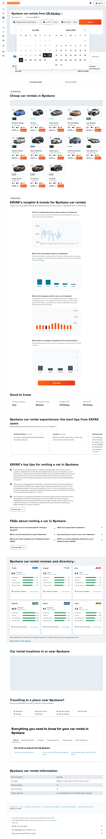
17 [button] (45, 50)
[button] (3, 3)
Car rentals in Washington (69, 807)
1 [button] (35, 41)
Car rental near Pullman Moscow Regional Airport (55, 753)
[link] (56, 383)
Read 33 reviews (52, 574)
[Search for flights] (3, 9)
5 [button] (70, 46)
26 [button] (21, 60)
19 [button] (21, 55)
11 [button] (49, 46)
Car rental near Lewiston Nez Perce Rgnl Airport (83, 753)
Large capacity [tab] (67, 740)
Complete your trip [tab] (53, 740)
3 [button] (61, 46)
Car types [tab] (40, 740)
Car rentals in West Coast (85, 807)
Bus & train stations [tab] (28, 740)
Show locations (34, 591)
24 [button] (45, 55)
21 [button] (30, 55)
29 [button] (35, 60)
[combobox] (17, 17)
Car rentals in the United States (50, 807)
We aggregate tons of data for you (57, 830)
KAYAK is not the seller (57, 826)
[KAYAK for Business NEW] (3, 40)
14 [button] (30, 50)
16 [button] (40, 50)
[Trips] (3, 46)
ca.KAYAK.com (13, 807)
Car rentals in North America (32, 807)
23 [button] (40, 55)
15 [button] (35, 50)
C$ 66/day (53, 13)
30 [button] (40, 60)
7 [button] (30, 46)
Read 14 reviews (83, 609)
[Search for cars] (3, 18)
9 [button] (40, 46)
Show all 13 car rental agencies (20, 641)
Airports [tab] (15, 740)
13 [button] (26, 50)
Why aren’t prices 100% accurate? (57, 833)
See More (95, 452)
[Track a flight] (3, 32)
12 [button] (21, 50)
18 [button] (50, 50)
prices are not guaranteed (49, 820)
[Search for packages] (3, 22)
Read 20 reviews (83, 574)
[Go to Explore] (3, 28)
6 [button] (25, 46)
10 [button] (45, 46)
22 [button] (35, 55)
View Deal (23, 130)
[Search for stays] (3, 13)
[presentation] (62, 13)
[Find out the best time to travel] (3, 36)
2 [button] (40, 41)
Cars (21, 807)
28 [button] (30, 60)
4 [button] (49, 41)
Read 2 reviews (22, 609)
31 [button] (45, 60)
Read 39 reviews (20, 574)
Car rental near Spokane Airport (24, 752)
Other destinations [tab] (81, 740)
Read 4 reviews (51, 609)
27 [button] (26, 60)
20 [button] (26, 55)
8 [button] (35, 46)
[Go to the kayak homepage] (13, 3)
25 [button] (50, 55)
